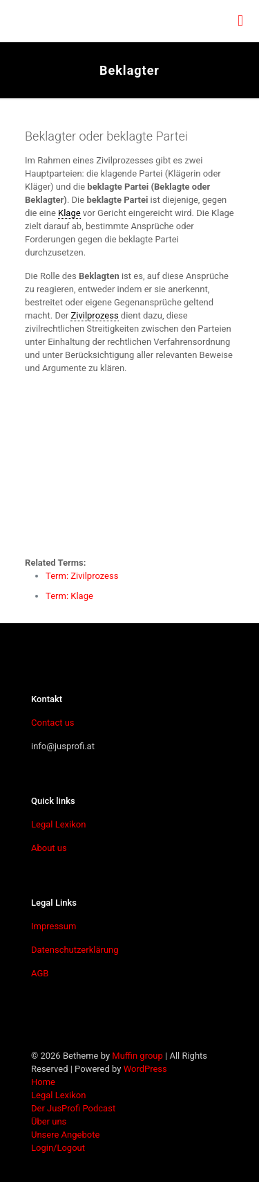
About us (49, 848)
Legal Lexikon (58, 824)
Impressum (53, 926)
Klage (69, 213)
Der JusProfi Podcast (73, 1108)
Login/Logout (58, 1148)
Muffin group (137, 1055)
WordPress (145, 1069)
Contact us (53, 722)
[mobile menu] (240, 21)
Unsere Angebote (65, 1134)
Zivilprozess (94, 315)
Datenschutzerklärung (75, 949)
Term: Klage (69, 596)
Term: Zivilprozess (82, 576)
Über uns (48, 1121)
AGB (39, 973)
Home (43, 1082)
